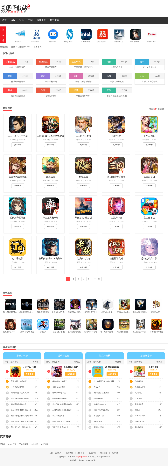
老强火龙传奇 (83, 258)
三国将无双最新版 (18, 177)
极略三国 (83, 177)
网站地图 (115, 453)
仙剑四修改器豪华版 (71, 367)
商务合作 (80, 453)
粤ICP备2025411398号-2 (87, 460)
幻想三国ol (149, 136)
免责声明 (92, 453)
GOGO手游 (12, 444)
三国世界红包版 (83, 136)
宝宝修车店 (149, 217)
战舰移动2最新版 (83, 217)
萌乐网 (2, 444)
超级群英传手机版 (116, 177)
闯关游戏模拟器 (112, 367)
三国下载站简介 (55, 453)
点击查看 (17, 145)
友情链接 (103, 453)
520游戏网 (44, 444)
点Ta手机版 (17, 258)
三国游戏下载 (24, 47)
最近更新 (54, 20)
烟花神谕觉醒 (116, 258)
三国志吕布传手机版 (18, 136)
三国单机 (37, 47)
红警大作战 (116, 217)
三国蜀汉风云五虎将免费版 (50, 136)
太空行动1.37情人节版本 (29, 367)
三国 (30, 20)
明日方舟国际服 (17, 217)
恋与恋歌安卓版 (149, 258)
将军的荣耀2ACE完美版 (50, 258)
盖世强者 (116, 136)
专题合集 (41, 20)
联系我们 (69, 453)
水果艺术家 (153, 367)
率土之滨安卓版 (50, 217)
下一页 (97, 279)
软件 (21, 20)
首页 (4, 20)
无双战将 (50, 177)
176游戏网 (34, 444)
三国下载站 (19, 8)
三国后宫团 (149, 177)
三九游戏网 (23, 444)
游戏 (13, 20)
